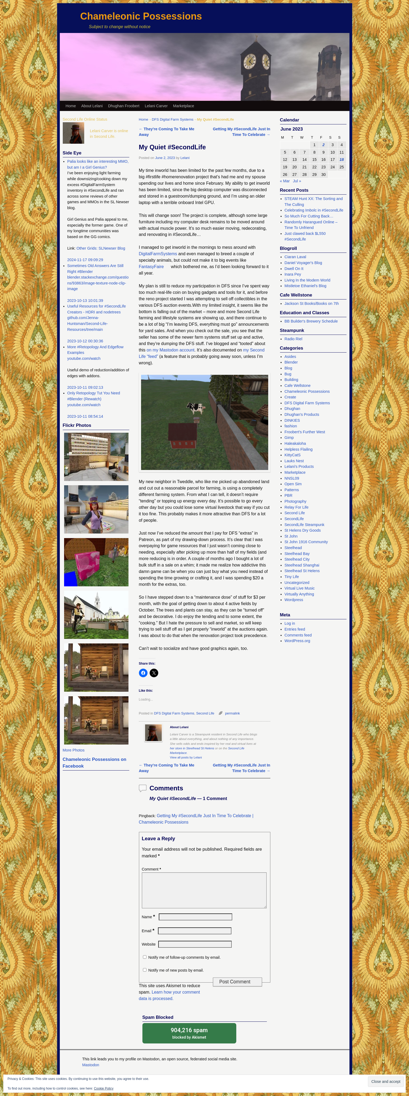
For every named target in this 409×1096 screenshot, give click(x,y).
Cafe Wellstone (298, 385)
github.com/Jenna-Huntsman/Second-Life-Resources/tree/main (87, 323)
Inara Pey (293, 274)
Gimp (289, 437)
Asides (290, 356)
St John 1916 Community (306, 542)
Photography (296, 501)
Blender (291, 362)
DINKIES (292, 420)
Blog (288, 368)
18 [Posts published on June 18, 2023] (342, 159)
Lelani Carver (156, 106)
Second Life (205, 713)
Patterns (292, 490)
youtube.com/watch (84, 358)
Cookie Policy (103, 1088)
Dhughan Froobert (123, 106)
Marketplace (183, 106)
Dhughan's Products (302, 414)
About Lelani (92, 106)
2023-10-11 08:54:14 (85, 416)
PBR (289, 495)
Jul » (297, 181)
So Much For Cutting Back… (309, 216)
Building (291, 379)
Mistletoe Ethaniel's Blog (305, 286)
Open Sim (293, 484)
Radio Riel (293, 339)
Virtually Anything (299, 594)
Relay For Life (297, 507)
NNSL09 (292, 478)
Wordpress (294, 600)
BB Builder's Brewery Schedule (311, 321)
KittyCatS (293, 455)
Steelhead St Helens (302, 571)
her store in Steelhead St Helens (192, 748)
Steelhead (293, 548)
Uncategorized (297, 582)
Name (149, 923)
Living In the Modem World (307, 280)
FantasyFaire (151, 266)
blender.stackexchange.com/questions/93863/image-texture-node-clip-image (98, 283)
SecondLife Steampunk (305, 525)
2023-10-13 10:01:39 (85, 300)
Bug (288, 374)
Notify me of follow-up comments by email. (184, 964)
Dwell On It (294, 268)
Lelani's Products (299, 466)
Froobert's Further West (305, 432)
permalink (232, 713)
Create (290, 397)
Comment (152, 869)
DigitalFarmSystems (158, 253)
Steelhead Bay (297, 553)
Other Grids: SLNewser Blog (100, 248)
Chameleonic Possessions (141, 16)
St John (291, 536)
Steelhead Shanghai (302, 565)
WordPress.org (297, 641)
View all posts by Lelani (186, 757)
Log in (290, 623)
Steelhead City (297, 559)
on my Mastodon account (170, 350)
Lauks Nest (294, 461)
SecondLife (294, 519)
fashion (291, 426)
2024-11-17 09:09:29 (85, 260)
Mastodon (90, 1071)
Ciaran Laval (295, 257)
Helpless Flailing (299, 449)
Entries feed (295, 629)
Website (149, 951)
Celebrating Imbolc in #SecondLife (314, 210)
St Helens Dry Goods (303, 530)
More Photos (74, 750)
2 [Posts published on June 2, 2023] (323, 145)
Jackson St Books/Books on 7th (312, 303)
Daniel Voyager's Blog (303, 263)
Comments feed (298, 635)
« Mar (285, 181)
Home (71, 106)
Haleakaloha (295, 443)
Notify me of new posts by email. (176, 977)
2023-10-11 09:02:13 (85, 387)
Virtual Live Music (300, 588)
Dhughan (292, 408)
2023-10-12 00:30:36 (85, 341)
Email (149, 937)
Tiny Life (292, 577)
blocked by (189, 1039)
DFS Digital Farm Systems (172, 119)
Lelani (185, 158)
